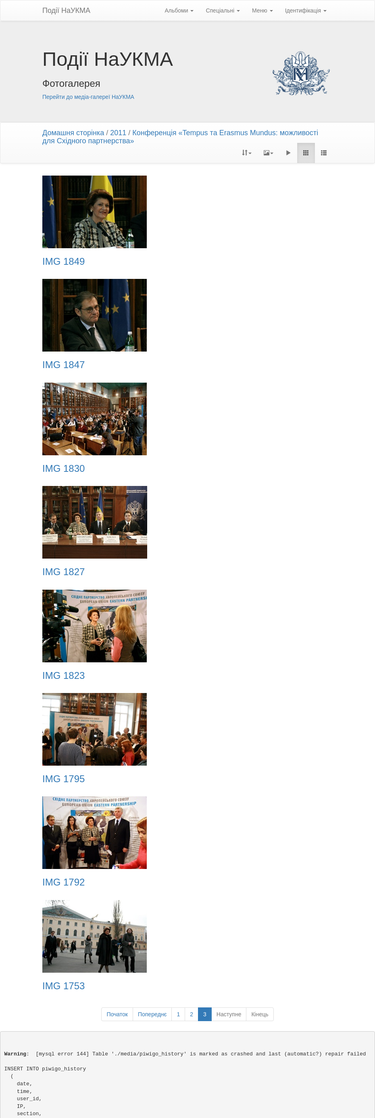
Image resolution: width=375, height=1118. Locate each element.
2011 (118, 133)
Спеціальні (223, 10)
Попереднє (152, 600)
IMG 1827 (215, 365)
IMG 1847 (215, 261)
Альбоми (179, 10)
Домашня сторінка (73, 133)
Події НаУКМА (66, 10)
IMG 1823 (63, 468)
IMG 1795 (215, 468)
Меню (262, 10)
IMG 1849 (63, 261)
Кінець (259, 600)
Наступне (229, 600)
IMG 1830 (63, 365)
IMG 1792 (63, 572)
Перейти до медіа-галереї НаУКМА (88, 97)
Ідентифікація (306, 10)
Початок (116, 600)
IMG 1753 (215, 572)
